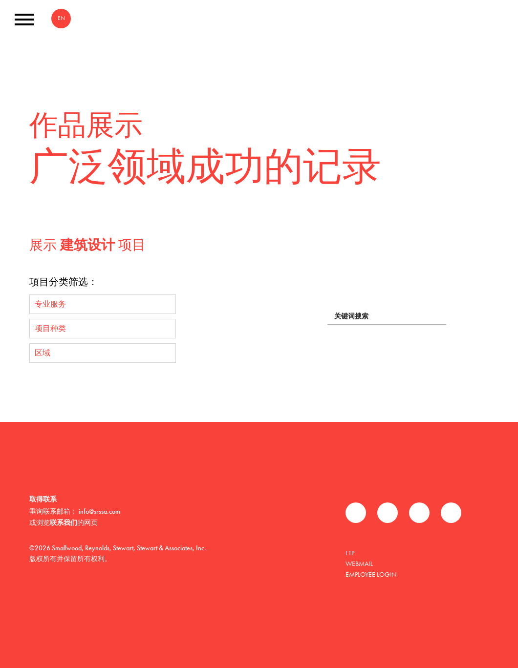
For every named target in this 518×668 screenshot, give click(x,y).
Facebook (355, 512)
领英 (419, 512)
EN (61, 18)
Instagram (451, 512)
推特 (387, 512)
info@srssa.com (99, 511)
